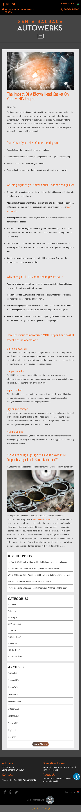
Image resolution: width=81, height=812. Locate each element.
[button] (76, 776)
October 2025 (13, 708)
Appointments (29, 780)
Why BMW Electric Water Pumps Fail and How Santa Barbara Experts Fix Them (39, 574)
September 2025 (15, 715)
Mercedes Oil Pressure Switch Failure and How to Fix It (30, 581)
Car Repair (12, 630)
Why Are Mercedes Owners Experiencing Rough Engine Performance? (34, 568)
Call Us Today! (40, 808)
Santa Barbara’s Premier (54, 778)
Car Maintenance (14, 623)
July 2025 (12, 730)
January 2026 (13, 687)
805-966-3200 (71, 9)
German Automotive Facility (57, 779)
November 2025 (14, 701)
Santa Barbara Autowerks (42, 519)
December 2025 (14, 694)
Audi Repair (12, 604)
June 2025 (12, 737)
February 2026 (13, 680)
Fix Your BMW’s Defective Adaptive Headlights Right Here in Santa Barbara (37, 562)
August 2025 (13, 723)
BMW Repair (12, 617)
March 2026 (12, 672)
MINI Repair (12, 643)
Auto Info (12, 611)
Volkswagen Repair (15, 656)
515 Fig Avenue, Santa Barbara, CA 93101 (20, 10)
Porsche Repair (13, 649)
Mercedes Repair (14, 636)
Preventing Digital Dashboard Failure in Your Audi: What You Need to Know (37, 587)
